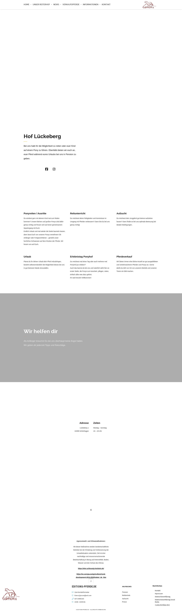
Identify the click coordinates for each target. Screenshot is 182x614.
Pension (125, 592)
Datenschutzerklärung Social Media (165, 601)
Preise (124, 602)
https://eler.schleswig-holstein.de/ (91, 569)
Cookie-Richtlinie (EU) (162, 605)
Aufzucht (125, 599)
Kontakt (157, 591)
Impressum (159, 594)
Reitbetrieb (126, 595)
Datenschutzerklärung (162, 597)
